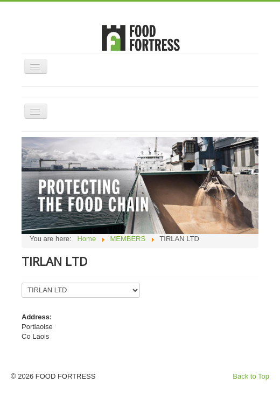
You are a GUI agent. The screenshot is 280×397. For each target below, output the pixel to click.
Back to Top (251, 376)
